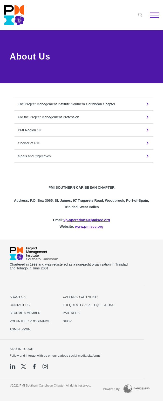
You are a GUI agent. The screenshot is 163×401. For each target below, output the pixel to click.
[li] (13, 366)
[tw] (23, 366)
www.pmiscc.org (89, 226)
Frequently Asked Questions (88, 305)
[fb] (34, 366)
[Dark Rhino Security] (136, 389)
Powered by (111, 389)
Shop (67, 321)
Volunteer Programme (30, 321)
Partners (71, 313)
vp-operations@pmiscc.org (86, 220)
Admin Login (20, 329)
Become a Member (25, 313)
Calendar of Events (81, 297)
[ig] (45, 366)
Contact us (20, 305)
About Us (18, 297)
